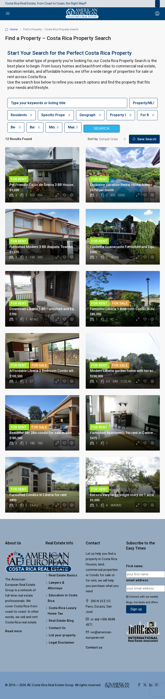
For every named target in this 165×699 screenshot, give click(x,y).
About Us (56, 555)
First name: (134, 566)
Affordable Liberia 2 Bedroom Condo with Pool (46, 371)
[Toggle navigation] (157, 3)
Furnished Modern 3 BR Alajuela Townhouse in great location (57, 247)
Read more (13, 631)
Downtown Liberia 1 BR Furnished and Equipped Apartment (55, 309)
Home (14, 29)
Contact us (94, 647)
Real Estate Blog (61, 621)
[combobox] (21, 115)
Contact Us (57, 628)
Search (102, 128)
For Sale (120, 303)
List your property (62, 635)
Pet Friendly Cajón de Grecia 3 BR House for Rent (48, 185)
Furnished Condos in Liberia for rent (38, 495)
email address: (137, 580)
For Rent (19, 179)
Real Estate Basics (63, 575)
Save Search (144, 139)
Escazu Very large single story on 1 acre (122, 495)
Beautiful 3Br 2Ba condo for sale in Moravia (43, 433)
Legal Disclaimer (61, 642)
